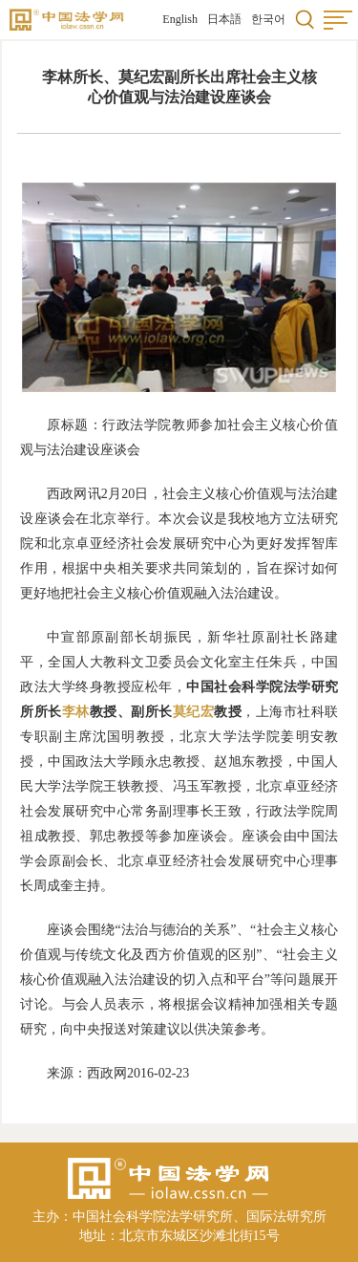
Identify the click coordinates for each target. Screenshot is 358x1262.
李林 (76, 712)
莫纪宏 (194, 712)
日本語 (224, 19)
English (180, 19)
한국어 (268, 19)
